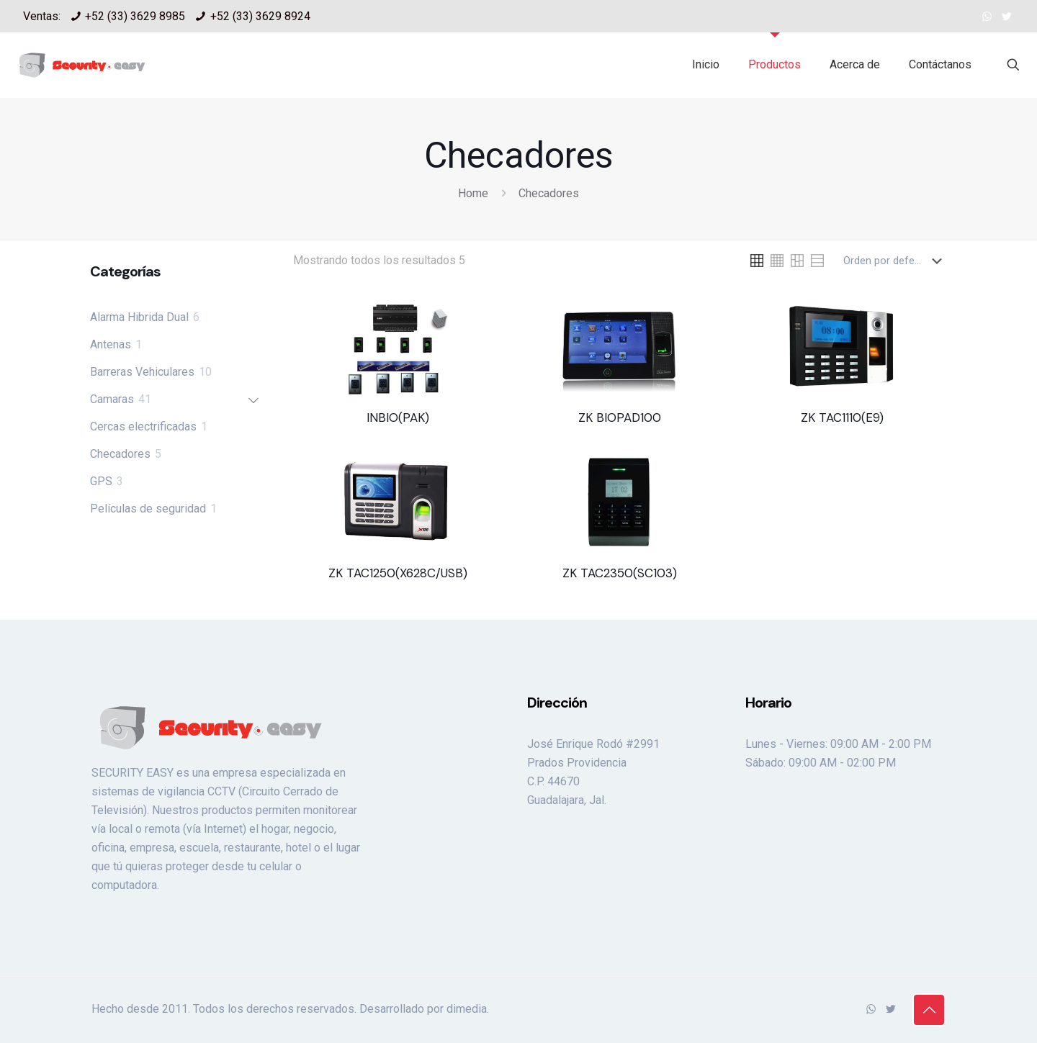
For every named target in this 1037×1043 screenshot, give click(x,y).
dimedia (466, 1009)
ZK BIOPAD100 (619, 417)
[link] (757, 260)
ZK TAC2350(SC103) (619, 573)
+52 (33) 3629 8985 (135, 16)
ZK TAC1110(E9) (842, 417)
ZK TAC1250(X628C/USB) (397, 573)
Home (473, 193)
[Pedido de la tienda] (895, 260)
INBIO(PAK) (398, 417)
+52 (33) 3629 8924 (260, 16)
